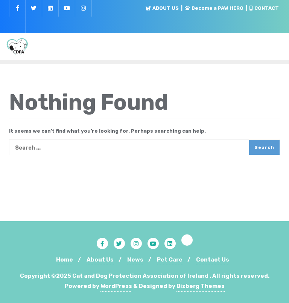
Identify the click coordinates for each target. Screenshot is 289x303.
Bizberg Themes (200, 286)
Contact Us (212, 259)
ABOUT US (163, 8)
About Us (100, 259)
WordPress (116, 286)
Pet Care (170, 259)
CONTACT (264, 8)
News (135, 259)
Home (64, 259)
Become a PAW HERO (215, 8)
